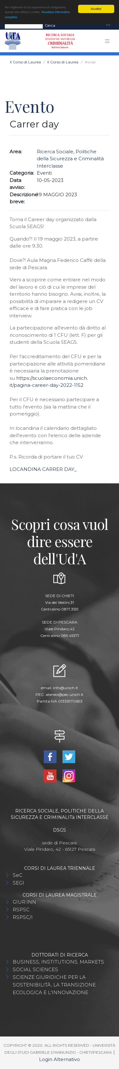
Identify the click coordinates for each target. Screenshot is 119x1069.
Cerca (50, 25)
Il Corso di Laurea (25, 62)
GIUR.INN (24, 902)
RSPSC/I (23, 917)
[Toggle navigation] (108, 25)
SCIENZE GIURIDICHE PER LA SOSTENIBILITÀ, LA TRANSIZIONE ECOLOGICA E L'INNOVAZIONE (54, 984)
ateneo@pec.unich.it (64, 694)
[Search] (24, 25)
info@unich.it (65, 687)
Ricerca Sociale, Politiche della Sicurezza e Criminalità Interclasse (70, 158)
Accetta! (96, 9)
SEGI (18, 883)
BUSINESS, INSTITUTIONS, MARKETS (58, 962)
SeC (18, 875)
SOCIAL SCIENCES (35, 969)
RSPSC (21, 909)
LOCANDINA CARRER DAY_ (43, 469)
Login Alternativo (59, 1059)
